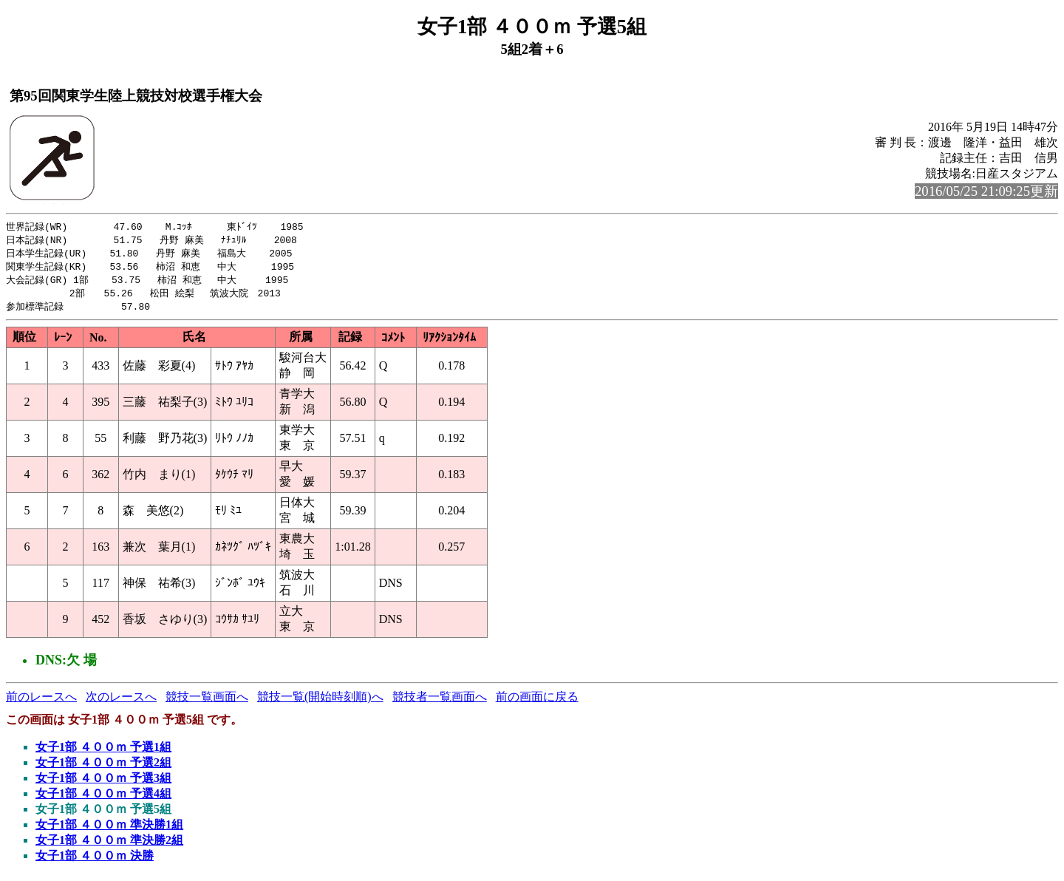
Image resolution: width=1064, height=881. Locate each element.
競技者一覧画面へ (439, 701)
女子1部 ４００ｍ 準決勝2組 (109, 845)
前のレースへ (41, 701)
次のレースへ (121, 701)
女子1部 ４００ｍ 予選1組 (103, 752)
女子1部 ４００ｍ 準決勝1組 (109, 829)
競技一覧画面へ (207, 701)
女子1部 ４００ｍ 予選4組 (103, 798)
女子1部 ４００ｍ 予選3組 (103, 783)
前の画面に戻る (537, 701)
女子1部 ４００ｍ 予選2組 (103, 767)
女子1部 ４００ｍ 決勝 (94, 860)
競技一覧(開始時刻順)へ (320, 701)
